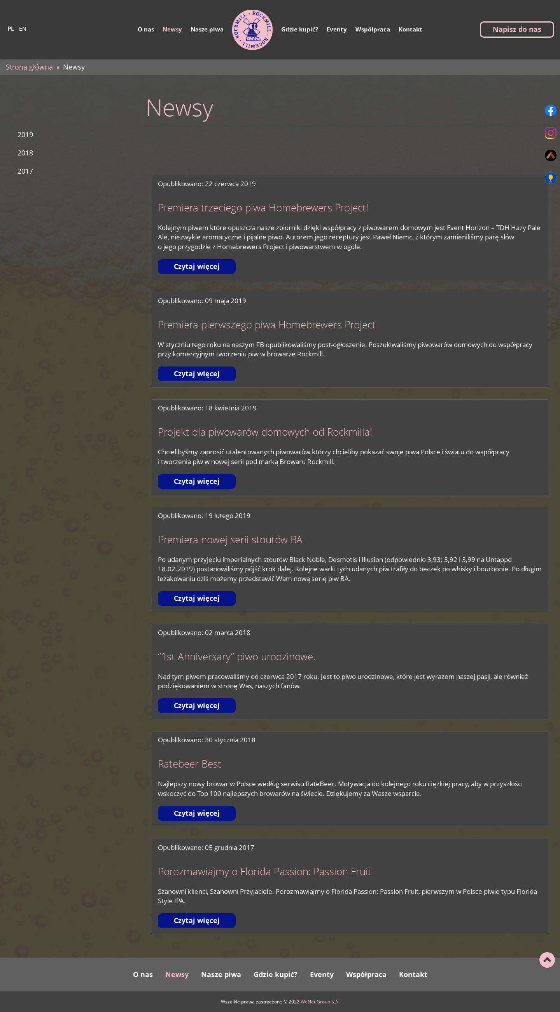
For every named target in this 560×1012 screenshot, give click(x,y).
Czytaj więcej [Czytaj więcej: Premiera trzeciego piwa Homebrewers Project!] (197, 266)
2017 (25, 171)
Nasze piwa (207, 29)
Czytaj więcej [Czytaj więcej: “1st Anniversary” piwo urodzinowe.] (197, 705)
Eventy (337, 29)
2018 (25, 152)
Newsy (172, 29)
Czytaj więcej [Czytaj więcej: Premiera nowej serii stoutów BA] (197, 598)
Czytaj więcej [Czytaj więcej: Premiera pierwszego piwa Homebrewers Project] (197, 373)
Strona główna (29, 67)
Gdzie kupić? (299, 29)
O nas (146, 29)
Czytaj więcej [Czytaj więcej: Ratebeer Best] (197, 813)
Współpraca (372, 29)
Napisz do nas (517, 29)
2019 (25, 134)
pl (11, 28)
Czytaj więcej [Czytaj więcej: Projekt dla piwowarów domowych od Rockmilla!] (197, 481)
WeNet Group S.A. (320, 1001)
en (22, 28)
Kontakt (410, 29)
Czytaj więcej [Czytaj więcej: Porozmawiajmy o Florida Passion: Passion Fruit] (197, 920)
